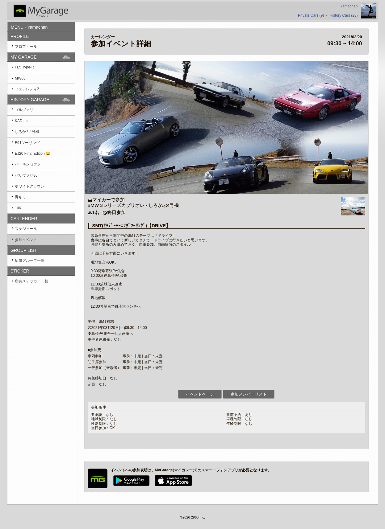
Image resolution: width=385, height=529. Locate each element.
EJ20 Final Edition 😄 (32, 153)
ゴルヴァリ (24, 110)
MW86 (20, 78)
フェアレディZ (27, 89)
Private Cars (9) (311, 15)
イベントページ (200, 394)
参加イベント (26, 240)
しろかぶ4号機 (27, 131)
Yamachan (349, 6)
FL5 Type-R (24, 67)
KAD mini (22, 121)
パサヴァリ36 (26, 175)
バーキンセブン (28, 164)
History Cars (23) (344, 15)
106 (18, 208)
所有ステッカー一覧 (31, 281)
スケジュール (26, 229)
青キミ (20, 197)
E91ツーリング (27, 143)
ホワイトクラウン (29, 186)
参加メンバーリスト (249, 394)
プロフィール (26, 46)
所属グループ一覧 (29, 260)
